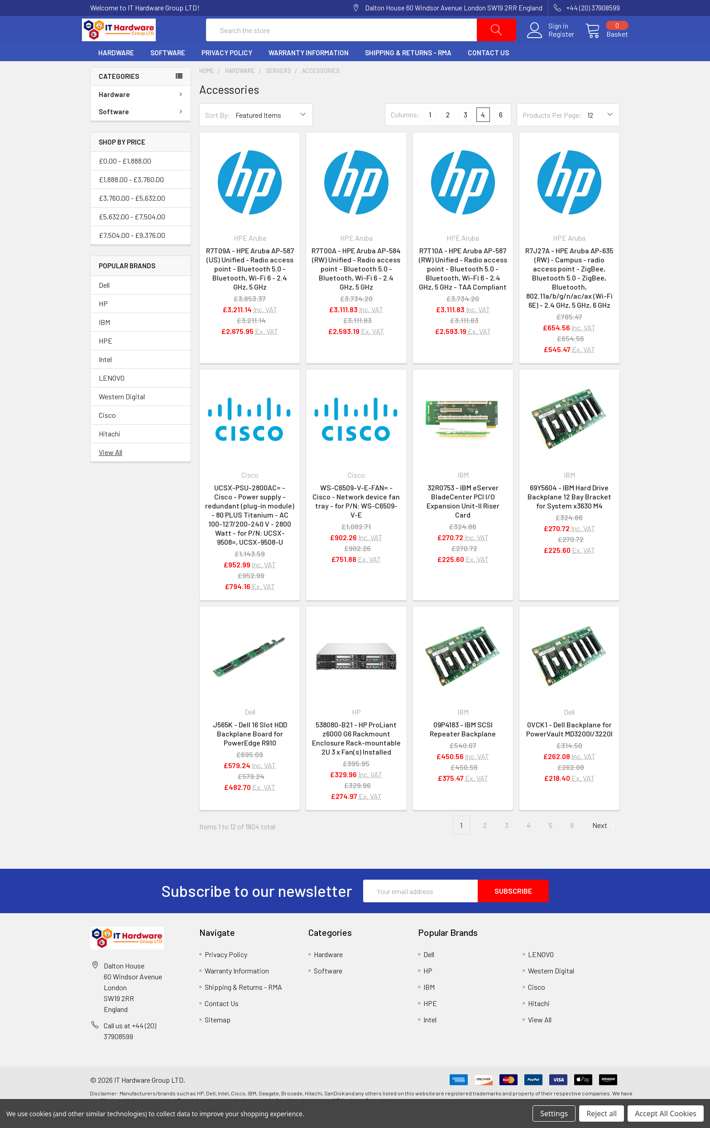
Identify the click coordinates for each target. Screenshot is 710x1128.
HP (103, 320)
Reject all (601, 1113)
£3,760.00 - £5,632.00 (132, 214)
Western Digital (122, 413)
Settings (554, 1113)
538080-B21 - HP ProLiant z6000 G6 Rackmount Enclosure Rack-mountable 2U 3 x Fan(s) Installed (356, 755)
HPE (105, 357)
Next (605, 842)
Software (167, 69)
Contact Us (488, 69)
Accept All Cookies (665, 1113)
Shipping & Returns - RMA (408, 69)
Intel (105, 376)
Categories (119, 93)
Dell (104, 301)
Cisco (107, 431)
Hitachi (109, 450)
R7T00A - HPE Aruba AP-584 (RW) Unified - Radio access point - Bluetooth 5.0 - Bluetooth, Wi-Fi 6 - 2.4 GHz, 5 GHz (356, 285)
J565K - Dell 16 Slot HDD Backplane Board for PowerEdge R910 (250, 750)
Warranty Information (309, 69)
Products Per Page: (552, 131)
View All (110, 469)
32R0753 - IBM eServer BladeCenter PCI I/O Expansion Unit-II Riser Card (463, 518)
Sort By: (217, 131)
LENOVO (112, 394)
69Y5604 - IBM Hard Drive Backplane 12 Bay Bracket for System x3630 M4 (569, 513)
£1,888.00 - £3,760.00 (131, 196)
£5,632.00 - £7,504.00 (132, 233)
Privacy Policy (226, 69)
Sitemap (217, 1036)
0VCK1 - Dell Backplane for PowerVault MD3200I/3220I (569, 746)
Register (553, 43)
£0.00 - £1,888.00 (125, 177)
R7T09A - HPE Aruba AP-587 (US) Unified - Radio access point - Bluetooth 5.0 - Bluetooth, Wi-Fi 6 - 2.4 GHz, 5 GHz (250, 285)
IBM (104, 338)
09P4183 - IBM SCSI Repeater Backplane (463, 746)
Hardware (116, 69)
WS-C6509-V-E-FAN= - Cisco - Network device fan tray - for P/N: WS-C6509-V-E (356, 518)
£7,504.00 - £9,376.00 (132, 251)
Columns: (405, 131)
